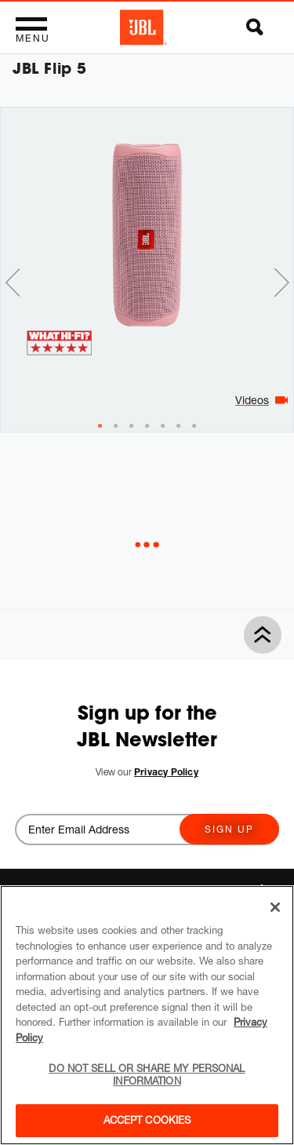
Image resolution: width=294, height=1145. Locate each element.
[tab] (100, 426)
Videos (252, 400)
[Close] (275, 907)
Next (281, 282)
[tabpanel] (147, 235)
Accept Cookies (147, 1120)
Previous (12, 282)
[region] (147, 1015)
